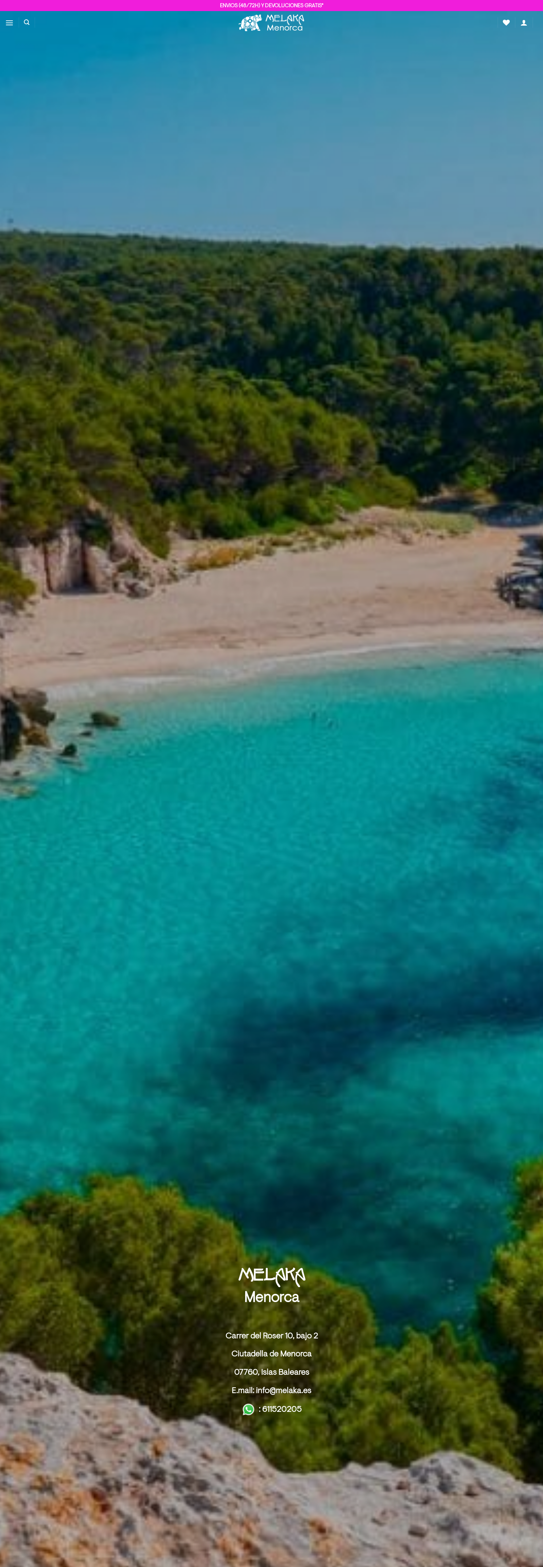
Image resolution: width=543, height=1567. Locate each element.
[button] (9, 22)
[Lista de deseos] (506, 22)
